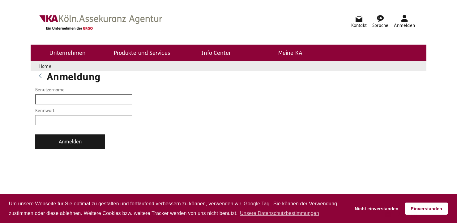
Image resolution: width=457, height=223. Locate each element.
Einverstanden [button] (426, 208)
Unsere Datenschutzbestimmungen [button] (279, 213)
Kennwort (45, 110)
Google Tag (257, 203)
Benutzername (50, 90)
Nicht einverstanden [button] (376, 208)
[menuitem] (68, 53)
